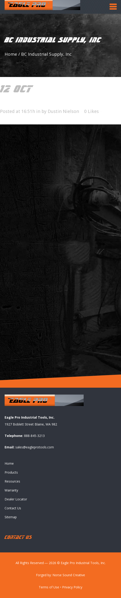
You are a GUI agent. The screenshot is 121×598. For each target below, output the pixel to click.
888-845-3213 (34, 435)
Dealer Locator (16, 499)
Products (11, 472)
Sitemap (11, 517)
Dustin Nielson (63, 111)
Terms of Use (49, 587)
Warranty (11, 490)
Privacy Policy (72, 587)
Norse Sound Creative (68, 575)
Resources (12, 481)
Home (11, 54)
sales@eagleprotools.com (34, 447)
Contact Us (13, 508)
